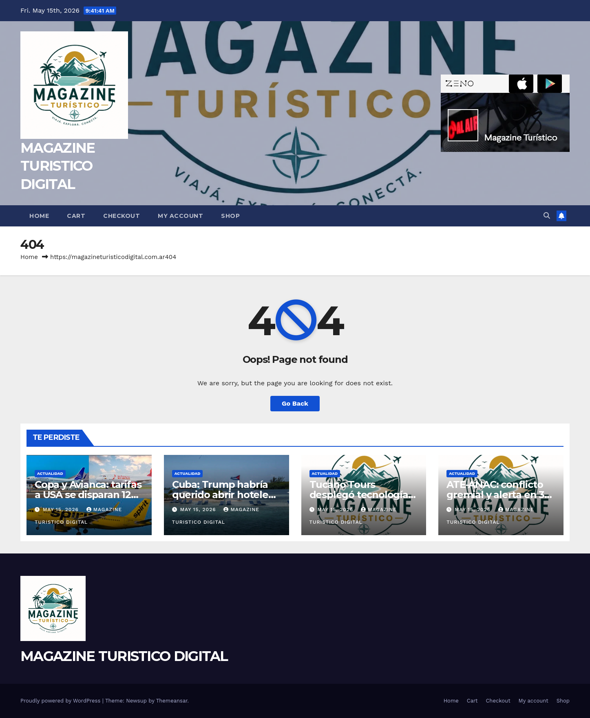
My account (180, 216)
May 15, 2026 (62, 509)
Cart (76, 216)
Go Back (295, 403)
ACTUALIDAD (50, 473)
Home (39, 216)
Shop (230, 216)
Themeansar (172, 701)
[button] (547, 216)
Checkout (121, 216)
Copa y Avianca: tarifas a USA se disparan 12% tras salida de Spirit (88, 495)
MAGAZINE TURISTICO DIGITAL (57, 165)
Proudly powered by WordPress (61, 701)
